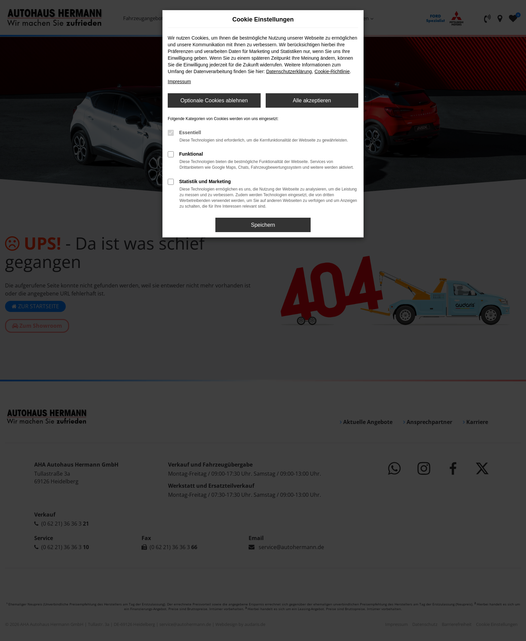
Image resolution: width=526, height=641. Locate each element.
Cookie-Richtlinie (332, 71)
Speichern (263, 225)
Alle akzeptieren (312, 100)
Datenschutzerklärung (289, 71)
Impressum (179, 81)
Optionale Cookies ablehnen (214, 100)
